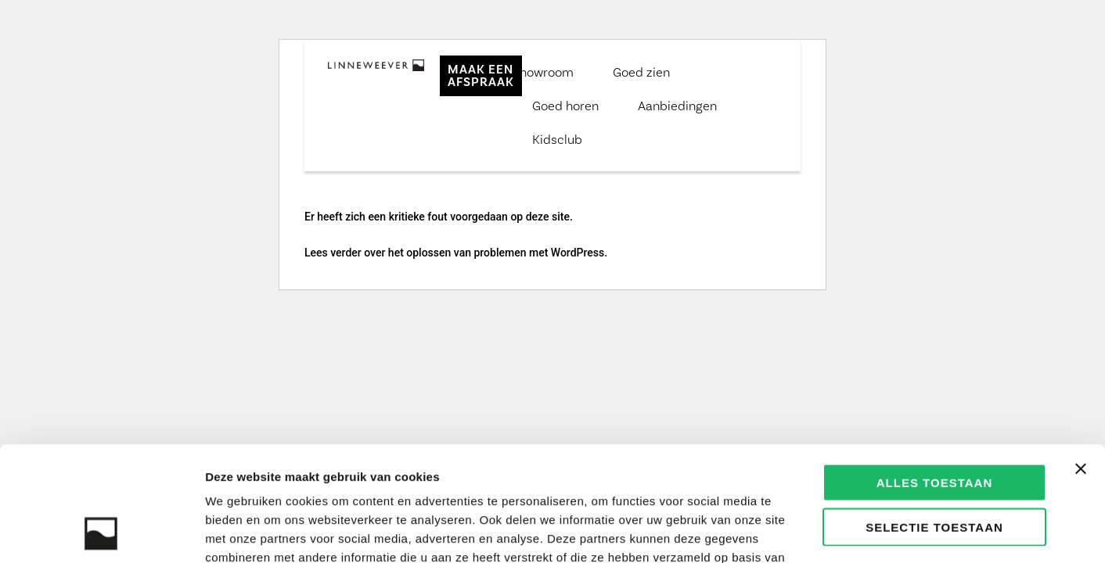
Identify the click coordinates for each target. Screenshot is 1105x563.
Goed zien (641, 72)
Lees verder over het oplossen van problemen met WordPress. (455, 252)
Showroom (543, 72)
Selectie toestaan (934, 419)
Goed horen (565, 105)
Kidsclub (557, 139)
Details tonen (845, 532)
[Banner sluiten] (1080, 361)
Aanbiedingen (677, 105)
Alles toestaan (934, 375)
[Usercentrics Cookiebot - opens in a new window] (101, 532)
